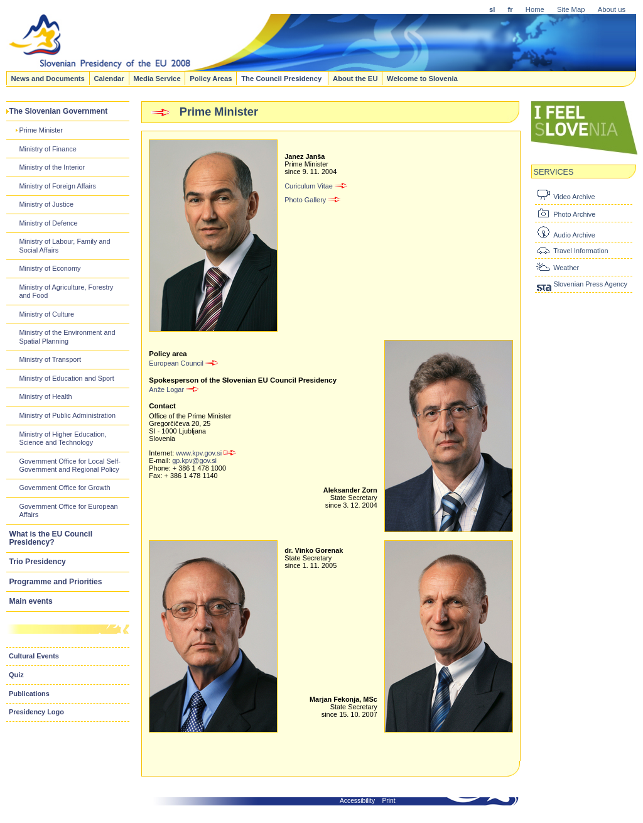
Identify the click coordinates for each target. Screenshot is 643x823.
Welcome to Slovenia (422, 78)
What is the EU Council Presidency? (51, 538)
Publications (29, 693)
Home (535, 9)
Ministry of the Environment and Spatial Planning (67, 336)
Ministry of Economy (49, 268)
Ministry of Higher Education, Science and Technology (62, 438)
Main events (31, 601)
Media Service (156, 78)
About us (612, 9)
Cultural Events (34, 656)
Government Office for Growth (64, 487)
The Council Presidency (282, 78)
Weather (566, 267)
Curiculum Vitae (316, 186)
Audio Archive (574, 235)
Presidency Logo (36, 712)
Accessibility (357, 800)
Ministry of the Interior (52, 167)
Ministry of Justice (46, 204)
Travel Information (580, 250)
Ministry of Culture (46, 314)
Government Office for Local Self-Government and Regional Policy (69, 465)
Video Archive (574, 196)
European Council (184, 363)
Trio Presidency (37, 561)
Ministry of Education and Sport (66, 378)
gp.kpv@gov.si (194, 460)
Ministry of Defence (48, 223)
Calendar (109, 78)
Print (389, 800)
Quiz (16, 675)
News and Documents (47, 78)
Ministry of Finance (47, 149)
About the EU (355, 78)
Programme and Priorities (55, 581)
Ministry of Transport (50, 359)
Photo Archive (574, 214)
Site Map (571, 9)
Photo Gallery (313, 200)
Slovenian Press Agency (590, 284)
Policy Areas (211, 78)
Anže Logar (174, 389)
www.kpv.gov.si (206, 453)
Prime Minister (41, 130)
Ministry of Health (45, 396)
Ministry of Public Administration (67, 415)
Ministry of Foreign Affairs (57, 186)
